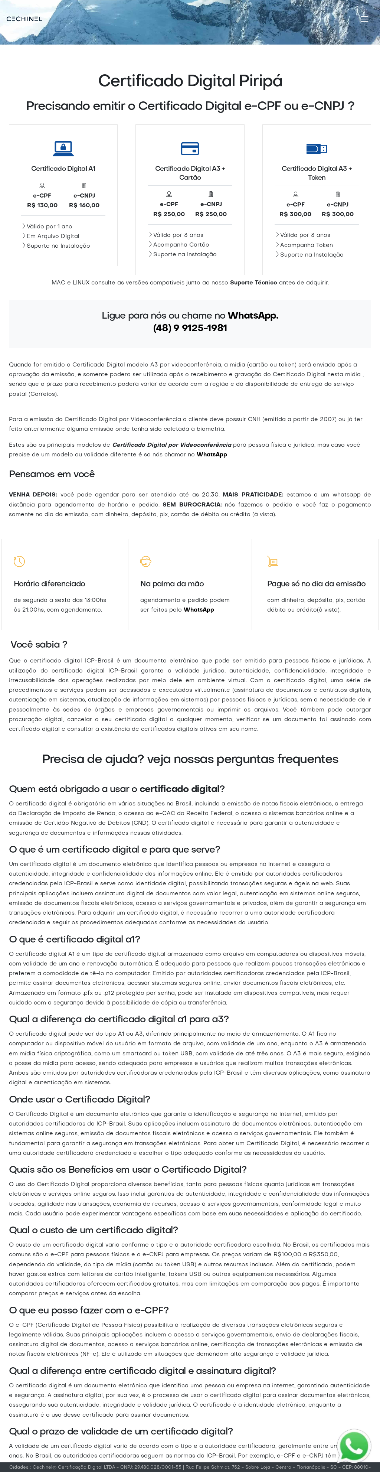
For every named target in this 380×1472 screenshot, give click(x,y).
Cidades (18, 1467)
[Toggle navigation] (364, 19)
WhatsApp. (252, 316)
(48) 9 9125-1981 (190, 328)
